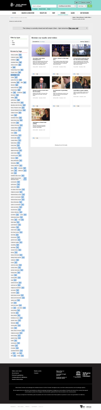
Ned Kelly (15, 235)
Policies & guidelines (17, 375)
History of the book (17, 125)
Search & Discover (28, 13)
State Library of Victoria (18, 331)
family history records (17, 295)
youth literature (16, 225)
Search (90, 6)
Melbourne (22, 171)
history (14, 220)
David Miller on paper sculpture (81, 90)
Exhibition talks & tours (17, 176)
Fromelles (15, 348)
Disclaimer (20, 406)
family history (15, 143)
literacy (14, 252)
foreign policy (15, 273)
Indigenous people (16, 333)
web (13, 356)
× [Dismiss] (86, 28)
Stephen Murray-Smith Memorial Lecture (19, 178)
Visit (53, 13)
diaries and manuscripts (18, 298)
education (22, 168)
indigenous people (16, 192)
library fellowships (16, 161)
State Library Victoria (17, 103)
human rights (15, 138)
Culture (14, 77)
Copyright (34, 406)
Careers (36, 373)
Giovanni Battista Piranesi (18, 110)
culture (23, 215)
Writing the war (16, 130)
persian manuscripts (17, 270)
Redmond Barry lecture (18, 200)
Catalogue (34, 8)
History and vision (17, 371)
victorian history (16, 250)
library (14, 168)
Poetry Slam (15, 145)
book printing (15, 310)
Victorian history (16, 135)
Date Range (82, 6)
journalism (15, 215)
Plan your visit (73, 28)
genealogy (15, 247)
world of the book (16, 80)
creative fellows (16, 128)
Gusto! (14, 263)
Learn (73, 13)
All (12, 40)
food (21, 220)
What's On (43, 13)
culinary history (16, 268)
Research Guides (42, 8)
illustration (15, 95)
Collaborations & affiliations (19, 377)
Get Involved (84, 13)
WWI (23, 82)
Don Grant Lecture (17, 232)
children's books (16, 113)
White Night (15, 222)
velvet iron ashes (16, 265)
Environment (15, 237)
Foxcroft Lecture (16, 155)
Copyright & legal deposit (61, 374)
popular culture (16, 320)
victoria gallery (16, 278)
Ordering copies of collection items (61, 377)
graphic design (16, 338)
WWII (14, 173)
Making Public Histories (18, 257)
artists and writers (16, 207)
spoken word (15, 300)
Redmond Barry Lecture (18, 195)
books (14, 115)
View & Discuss (80, 17)
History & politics (16, 55)
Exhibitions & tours (17, 318)
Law (13, 308)
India (14, 280)
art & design (15, 75)
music (14, 133)
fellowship (15, 323)
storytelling (15, 245)
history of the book (16, 255)
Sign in (77, 2)
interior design (16, 336)
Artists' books (15, 230)
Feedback (13, 406)
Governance (15, 373)
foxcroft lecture (16, 210)
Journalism (15, 293)
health (14, 341)
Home (14, 13)
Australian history (16, 62)
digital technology (16, 150)
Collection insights (16, 57)
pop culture (21, 308)
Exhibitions (15, 60)
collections (15, 260)
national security (16, 283)
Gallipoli (14, 346)
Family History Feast (17, 70)
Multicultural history (17, 217)
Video (13, 42)
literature (14, 85)
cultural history (16, 148)
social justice (15, 182)
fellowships (15, 163)
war (13, 93)
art (13, 67)
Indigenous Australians (17, 288)
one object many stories (18, 189)
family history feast (17, 120)
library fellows (15, 315)
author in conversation (17, 197)
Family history (15, 90)
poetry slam (15, 187)
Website (48, 8)
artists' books (15, 153)
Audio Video (87, 17)
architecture (21, 93)
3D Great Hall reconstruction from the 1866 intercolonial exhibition (81, 59)
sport (14, 303)
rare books (15, 123)
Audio (13, 44)
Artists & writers (16, 65)
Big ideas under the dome (18, 105)
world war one (16, 285)
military (14, 98)
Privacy (27, 406)
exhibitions (15, 227)
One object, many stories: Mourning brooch (39, 59)
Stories (63, 13)
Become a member (85, 2)
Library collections (16, 166)
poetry (14, 171)
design (20, 356)
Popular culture (16, 72)
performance (15, 100)
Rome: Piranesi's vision (18, 108)
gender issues (16, 240)
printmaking (15, 82)
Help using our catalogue (60, 371)
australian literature (17, 351)
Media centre (37, 371)
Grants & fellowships (17, 379)
